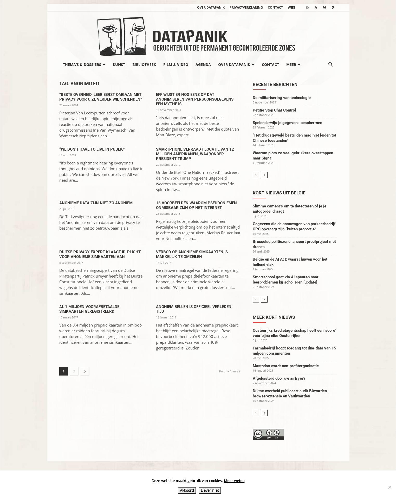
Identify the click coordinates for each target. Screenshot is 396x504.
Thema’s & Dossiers (84, 64)
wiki (291, 7)
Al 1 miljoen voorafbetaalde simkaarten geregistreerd (89, 309)
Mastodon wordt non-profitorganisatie (286, 366)
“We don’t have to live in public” (92, 149)
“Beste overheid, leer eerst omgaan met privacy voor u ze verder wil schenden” (100, 97)
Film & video (175, 64)
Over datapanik (211, 7)
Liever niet (210, 490)
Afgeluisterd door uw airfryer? (279, 378)
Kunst (119, 64)
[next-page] (85, 371)
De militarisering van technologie (282, 97)
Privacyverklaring (246, 7)
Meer (293, 64)
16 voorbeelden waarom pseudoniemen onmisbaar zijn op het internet (196, 205)
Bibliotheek (144, 64)
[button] (330, 64)
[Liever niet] (389, 487)
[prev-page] (256, 175)
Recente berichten (275, 84)
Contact (275, 7)
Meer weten (234, 480)
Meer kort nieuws (274, 317)
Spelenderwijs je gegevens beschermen (287, 122)
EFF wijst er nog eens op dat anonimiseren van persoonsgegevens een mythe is (194, 99)
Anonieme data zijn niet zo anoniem (96, 203)
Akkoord (187, 490)
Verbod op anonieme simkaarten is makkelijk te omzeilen (192, 254)
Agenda (203, 64)
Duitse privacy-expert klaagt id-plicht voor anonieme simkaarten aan (100, 254)
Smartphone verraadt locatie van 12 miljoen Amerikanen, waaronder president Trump (195, 154)
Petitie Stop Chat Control (274, 110)
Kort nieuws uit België (279, 192)
